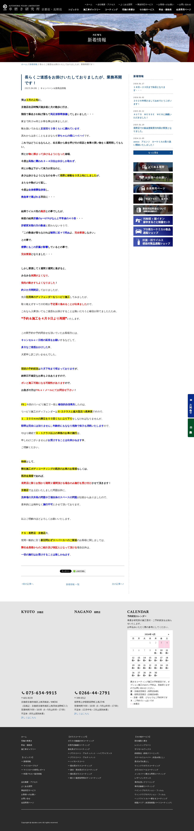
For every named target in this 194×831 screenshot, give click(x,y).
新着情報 (27, 761)
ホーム (89, 4)
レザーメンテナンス (143, 778)
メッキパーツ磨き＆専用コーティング (150, 774)
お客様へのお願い (166, 4)
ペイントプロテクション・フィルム (149, 790)
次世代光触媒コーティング (79, 745)
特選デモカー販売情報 (32, 774)
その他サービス (146, 9)
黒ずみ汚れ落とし (142, 761)
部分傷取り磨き (141, 741)
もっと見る (153, 152)
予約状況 (190, 427)
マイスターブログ (30, 765)
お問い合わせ (185, 4)
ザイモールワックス (143, 749)
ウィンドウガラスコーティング (147, 765)
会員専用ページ (183, 9)
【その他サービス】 (143, 737)
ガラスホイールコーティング (146, 770)
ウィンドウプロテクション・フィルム (150, 794)
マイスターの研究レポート (34, 770)
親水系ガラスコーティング (81, 765)
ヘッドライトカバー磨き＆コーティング (151, 798)
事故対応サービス (145, 4)
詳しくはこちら (28, 717)
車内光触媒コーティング (145, 786)
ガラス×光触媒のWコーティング (81, 741)
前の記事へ (28, 584)
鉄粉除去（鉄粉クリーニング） (147, 753)
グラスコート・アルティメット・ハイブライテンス (91, 753)
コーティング (111, 9)
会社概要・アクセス (106, 4)
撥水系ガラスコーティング (81, 774)
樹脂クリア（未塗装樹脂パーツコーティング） (154, 802)
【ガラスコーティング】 (78, 737)
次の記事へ (117, 584)
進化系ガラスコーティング (79, 749)
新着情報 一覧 (72, 584)
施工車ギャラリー (91, 9)
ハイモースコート (77, 761)
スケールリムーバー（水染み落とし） (150, 757)
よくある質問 (126, 4)
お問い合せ (25, 798)
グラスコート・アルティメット (83, 757)
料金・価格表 (165, 9)
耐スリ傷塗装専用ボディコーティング (85, 778)
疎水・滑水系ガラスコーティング (83, 770)
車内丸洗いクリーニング (145, 782)
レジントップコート (143, 745)
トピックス (73, 9)
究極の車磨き (128, 9)
